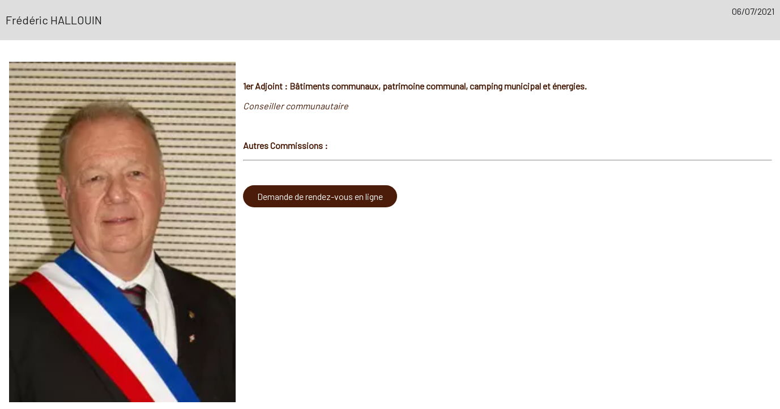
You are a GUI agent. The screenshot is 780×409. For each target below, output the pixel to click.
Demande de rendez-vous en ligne (320, 196)
